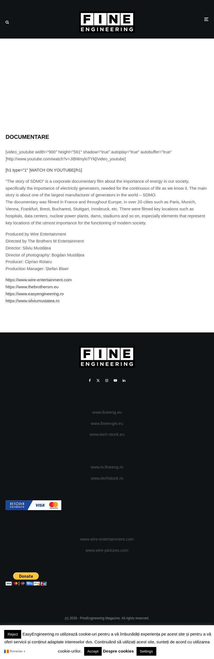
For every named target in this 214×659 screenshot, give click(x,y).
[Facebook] (90, 380)
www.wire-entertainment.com (107, 539)
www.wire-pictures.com (107, 550)
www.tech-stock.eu (106, 434)
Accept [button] (93, 651)
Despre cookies (118, 651)
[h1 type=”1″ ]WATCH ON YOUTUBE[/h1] (44, 170)
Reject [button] (13, 634)
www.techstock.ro (107, 478)
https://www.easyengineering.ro (35, 293)
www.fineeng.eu (107, 412)
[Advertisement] (107, 80)
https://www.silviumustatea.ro (32, 300)
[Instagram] (107, 380)
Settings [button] (146, 651)
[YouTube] (115, 380)
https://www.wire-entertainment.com (39, 279)
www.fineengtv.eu (107, 423)
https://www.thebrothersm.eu (32, 286)
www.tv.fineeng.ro (107, 467)
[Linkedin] (124, 380)
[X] (98, 380)
